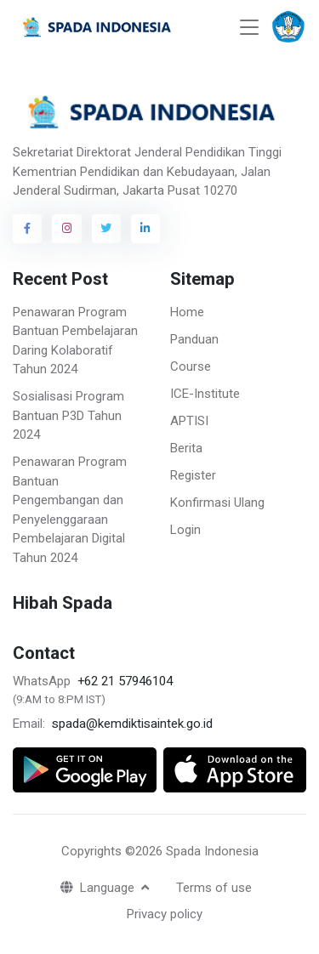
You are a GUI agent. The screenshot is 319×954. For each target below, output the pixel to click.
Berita (186, 448)
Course (190, 366)
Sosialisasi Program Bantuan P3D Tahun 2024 (68, 415)
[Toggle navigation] (249, 28)
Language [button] (99, 887)
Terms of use (214, 887)
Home (187, 312)
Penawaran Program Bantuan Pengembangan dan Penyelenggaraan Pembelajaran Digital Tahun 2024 (70, 509)
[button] (288, 27)
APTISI (189, 421)
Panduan (194, 339)
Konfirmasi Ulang (217, 502)
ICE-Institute (205, 393)
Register (193, 475)
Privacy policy (164, 914)
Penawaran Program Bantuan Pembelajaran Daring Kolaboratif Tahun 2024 (75, 341)
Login (185, 529)
